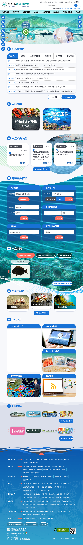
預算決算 (32, 511)
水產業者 (80, 22)
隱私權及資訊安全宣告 (15, 524)
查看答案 (22, 163)
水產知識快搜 (3, 26)
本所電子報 (47, 194)
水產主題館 (3, 40)
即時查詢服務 (3, 31)
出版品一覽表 (27, 484)
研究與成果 (26, 12)
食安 (75, 8)
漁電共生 (25, 477)
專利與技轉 (57, 477)
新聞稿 (23, 56)
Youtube (38, 518)
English (67, 2)
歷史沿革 (47, 466)
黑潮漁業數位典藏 (25, 255)
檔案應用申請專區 (42, 504)
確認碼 (12, 213)
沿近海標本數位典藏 (45, 255)
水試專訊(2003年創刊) (38, 484)
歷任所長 (54, 466)
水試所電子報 (59, 459)
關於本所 (16, 12)
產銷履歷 (70, 8)
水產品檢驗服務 (27, 501)
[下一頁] (74, 119)
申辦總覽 (12, 194)
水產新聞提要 (35, 56)
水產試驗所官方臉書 (29, 518)
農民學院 (62, 8)
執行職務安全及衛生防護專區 (31, 473)
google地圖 (26, 533)
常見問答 (25, 504)
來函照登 (59, 56)
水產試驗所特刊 (65, 484)
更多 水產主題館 (41, 313)
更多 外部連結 (65, 438)
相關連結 (3, 49)
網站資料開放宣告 (31, 524)
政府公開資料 (27, 514)
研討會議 (65, 477)
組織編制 (40, 466)
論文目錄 (43, 477)
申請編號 (12, 207)
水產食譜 (51, 497)
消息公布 (12, 56)
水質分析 (48, 501)
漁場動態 (66, 494)
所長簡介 (33, 466)
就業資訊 (70, 56)
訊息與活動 (5, 12)
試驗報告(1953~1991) (60, 487)
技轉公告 (39, 459)
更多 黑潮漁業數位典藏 (61, 283)
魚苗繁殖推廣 (56, 501)
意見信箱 (48, 2)
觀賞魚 (78, 8)
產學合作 (50, 477)
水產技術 (36, 497)
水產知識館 (46, 12)
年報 (37, 487)
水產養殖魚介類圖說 (46, 487)
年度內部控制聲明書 (42, 511)
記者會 (51, 459)
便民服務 (56, 12)
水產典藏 (3, 35)
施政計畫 (25, 511)
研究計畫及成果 (52, 226)
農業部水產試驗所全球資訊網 (18, 4)
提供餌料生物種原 (54, 504)
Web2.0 (78, 12)
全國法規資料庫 (61, 511)
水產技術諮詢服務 (39, 501)
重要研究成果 (27, 480)
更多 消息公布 (68, 97)
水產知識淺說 (36, 494)
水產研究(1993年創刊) (53, 484)
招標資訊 (48, 56)
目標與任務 (26, 466)
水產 (66, 8)
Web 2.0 (3, 44)
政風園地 (46, 470)
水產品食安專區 (27, 497)
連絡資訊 (61, 466)
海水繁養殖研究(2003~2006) (31, 490)
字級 (76, 2)
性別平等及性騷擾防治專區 (58, 470)
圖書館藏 (58, 497)
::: (1, 1)
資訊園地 (3, 22)
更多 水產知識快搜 (41, 169)
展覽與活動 (66, 497)
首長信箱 (32, 507)
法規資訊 (52, 511)
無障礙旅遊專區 (66, 501)
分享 (79, 2)
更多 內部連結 (65, 421)
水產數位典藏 (27, 494)
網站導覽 (42, 2)
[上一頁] (8, 119)
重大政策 (39, 470)
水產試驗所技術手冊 (29, 487)
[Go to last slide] (9, 271)
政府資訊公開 (67, 12)
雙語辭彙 (61, 2)
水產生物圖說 (64, 255)
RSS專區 (72, 2)
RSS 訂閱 (54, 97)
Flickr (44, 518)
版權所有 (27, 539)
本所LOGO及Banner (29, 470)
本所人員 (80, 26)
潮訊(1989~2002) (46, 490)
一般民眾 (80, 17)
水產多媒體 (44, 497)
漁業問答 (44, 494)
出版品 (36, 12)
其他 (69, 511)
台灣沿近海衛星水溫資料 (68, 504)
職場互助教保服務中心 (38, 514)
